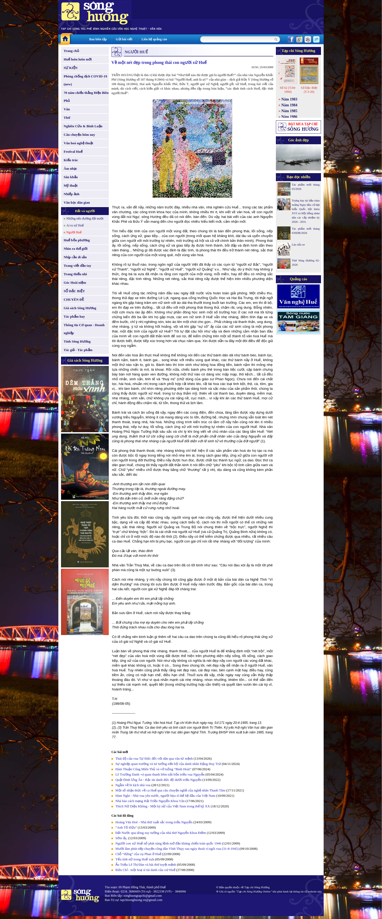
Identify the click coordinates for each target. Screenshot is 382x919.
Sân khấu (71, 177)
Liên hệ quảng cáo (154, 39)
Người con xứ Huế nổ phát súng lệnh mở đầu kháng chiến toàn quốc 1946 (168, 843)
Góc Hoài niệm (75, 283)
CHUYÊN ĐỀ (74, 299)
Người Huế (74, 232)
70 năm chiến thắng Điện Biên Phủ (86, 97)
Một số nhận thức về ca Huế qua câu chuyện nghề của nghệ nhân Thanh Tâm (170, 790)
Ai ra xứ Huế (75, 225)
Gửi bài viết (124, 39)
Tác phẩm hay (74, 316)
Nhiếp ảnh (71, 194)
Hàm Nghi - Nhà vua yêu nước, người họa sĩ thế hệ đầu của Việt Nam (165, 796)
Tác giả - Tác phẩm (78, 350)
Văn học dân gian (77, 202)
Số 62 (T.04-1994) (288, 90)
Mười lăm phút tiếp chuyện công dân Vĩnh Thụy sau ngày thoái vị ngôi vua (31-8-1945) (176, 849)
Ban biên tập (98, 39)
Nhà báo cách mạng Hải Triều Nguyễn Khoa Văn (150, 801)
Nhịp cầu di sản (75, 257)
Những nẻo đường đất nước (85, 218)
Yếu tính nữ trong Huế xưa (134, 859)
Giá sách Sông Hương (80, 308)
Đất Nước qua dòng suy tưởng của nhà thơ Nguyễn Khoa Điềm (160, 833)
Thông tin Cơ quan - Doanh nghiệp (84, 329)
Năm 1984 (289, 105)
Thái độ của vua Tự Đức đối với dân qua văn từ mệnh (154, 758)
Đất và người (85, 211)
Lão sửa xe (298, 244)
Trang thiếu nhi (75, 274)
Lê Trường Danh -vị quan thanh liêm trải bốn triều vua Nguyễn (160, 774)
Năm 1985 (289, 111)
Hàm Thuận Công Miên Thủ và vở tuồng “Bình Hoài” (153, 769)
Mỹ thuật (71, 185)
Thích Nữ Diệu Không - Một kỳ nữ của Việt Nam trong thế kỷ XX (162, 806)
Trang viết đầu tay (77, 266)
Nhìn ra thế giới (76, 249)
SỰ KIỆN (70, 68)
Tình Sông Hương (77, 341)
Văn (67, 109)
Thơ (67, 118)
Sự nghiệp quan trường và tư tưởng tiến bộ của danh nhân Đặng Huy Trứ (168, 764)
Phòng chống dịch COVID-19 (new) (85, 80)
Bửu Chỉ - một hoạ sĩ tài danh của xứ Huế (145, 870)
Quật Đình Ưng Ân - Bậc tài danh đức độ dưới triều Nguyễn (158, 780)
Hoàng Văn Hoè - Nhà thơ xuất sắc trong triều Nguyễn (154, 822)
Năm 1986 (289, 117)
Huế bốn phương (77, 240)
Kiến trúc (71, 160)
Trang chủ (71, 51)
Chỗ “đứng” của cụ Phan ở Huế (138, 854)
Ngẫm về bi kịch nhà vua (132, 785)
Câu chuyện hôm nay (79, 135)
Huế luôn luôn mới (78, 59)
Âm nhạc (70, 168)
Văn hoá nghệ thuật (78, 143)
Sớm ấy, (121, 838)
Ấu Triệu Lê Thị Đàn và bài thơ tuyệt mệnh (145, 865)
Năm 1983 (289, 99)
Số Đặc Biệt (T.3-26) (309, 90)
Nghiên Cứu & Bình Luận (83, 126)
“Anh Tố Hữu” (126, 827)
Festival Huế (73, 152)
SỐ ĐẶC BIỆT (74, 291)
